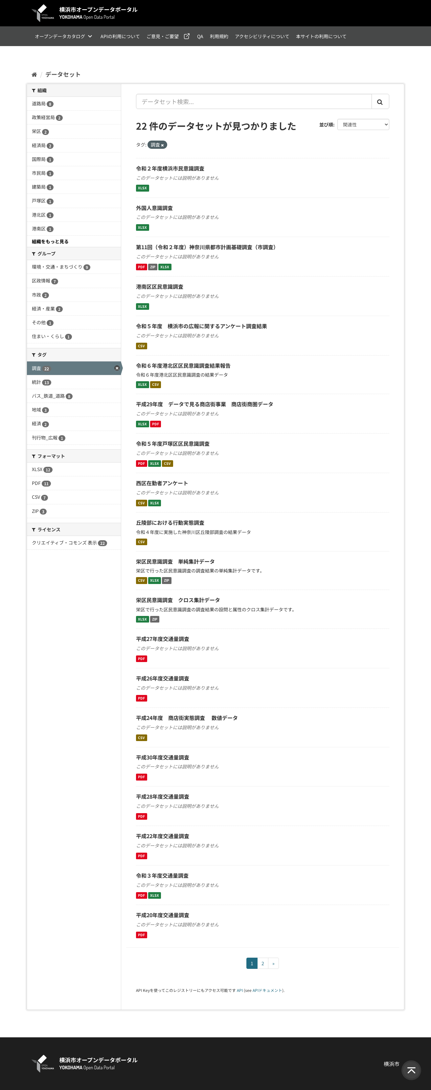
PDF (141, 266)
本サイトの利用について (321, 36)
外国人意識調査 (154, 208)
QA (200, 36)
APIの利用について (120, 36)
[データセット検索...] (254, 101)
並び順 (326, 124)
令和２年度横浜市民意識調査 (170, 168)
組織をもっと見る (50, 241)
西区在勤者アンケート (162, 483)
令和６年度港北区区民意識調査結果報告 (183, 365)
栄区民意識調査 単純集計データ (175, 561)
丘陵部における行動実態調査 (170, 522)
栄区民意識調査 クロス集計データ (178, 600)
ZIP (152, 266)
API (240, 990)
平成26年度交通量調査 (162, 678)
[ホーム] (34, 74)
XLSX (142, 188)
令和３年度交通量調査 (162, 875)
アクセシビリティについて (262, 36)
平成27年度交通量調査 (162, 639)
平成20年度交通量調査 (162, 915)
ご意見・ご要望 (163, 36)
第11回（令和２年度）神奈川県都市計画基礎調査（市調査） (207, 247)
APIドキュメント (267, 990)
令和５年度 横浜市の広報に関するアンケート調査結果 (201, 326)
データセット (63, 74)
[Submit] (380, 101)
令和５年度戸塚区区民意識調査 (173, 443)
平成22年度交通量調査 (162, 836)
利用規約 (219, 36)
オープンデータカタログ (60, 36)
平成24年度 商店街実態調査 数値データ (187, 718)
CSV (141, 345)
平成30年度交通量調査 (162, 757)
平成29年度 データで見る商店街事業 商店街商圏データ (204, 404)
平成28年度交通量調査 (162, 796)
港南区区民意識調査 (159, 286)
